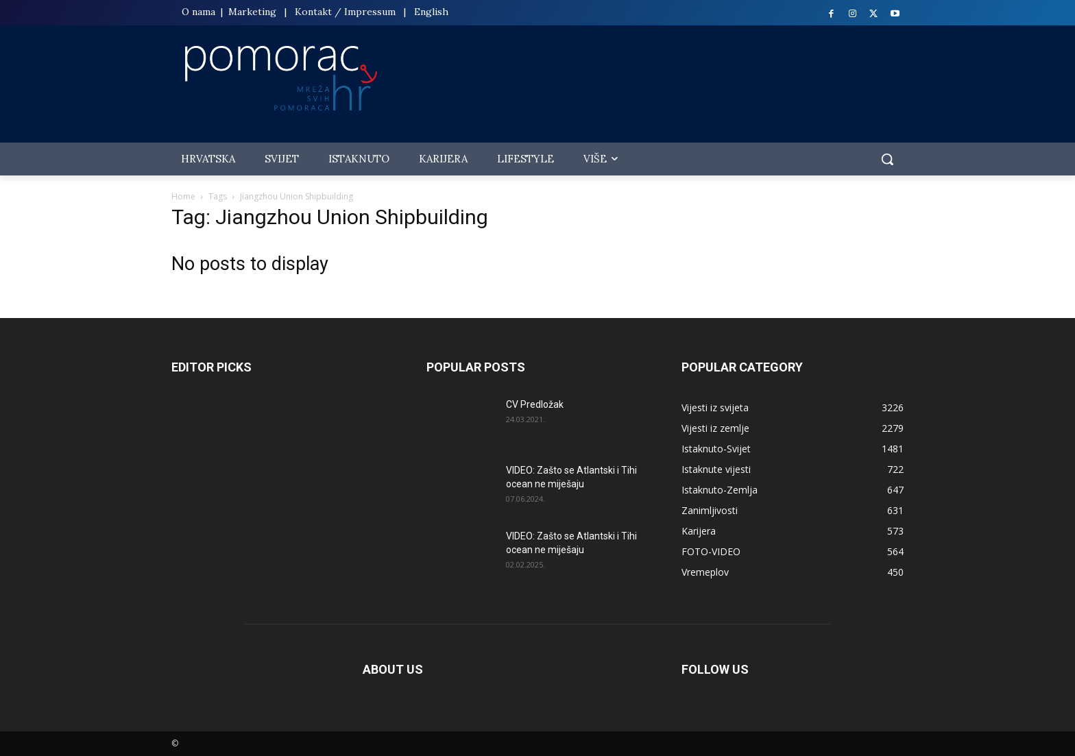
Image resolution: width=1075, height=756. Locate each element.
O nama (200, 11)
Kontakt (313, 11)
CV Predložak (535, 404)
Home (183, 196)
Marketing (252, 11)
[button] (887, 159)
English (431, 11)
